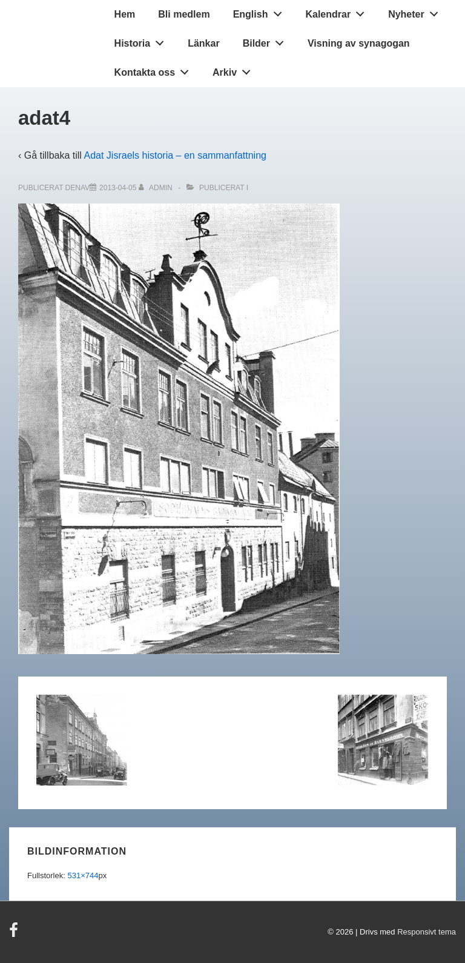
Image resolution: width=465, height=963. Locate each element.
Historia (142, 40)
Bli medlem (183, 14)
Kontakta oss (155, 70)
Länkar (203, 43)
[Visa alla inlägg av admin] (156, 188)
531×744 (82, 875)
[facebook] (15, 934)
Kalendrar (338, 11)
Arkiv (235, 70)
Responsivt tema (426, 931)
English (260, 11)
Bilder (267, 40)
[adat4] (117, 188)
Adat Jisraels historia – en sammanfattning (175, 155)
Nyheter (416, 11)
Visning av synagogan (359, 43)
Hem (125, 14)
